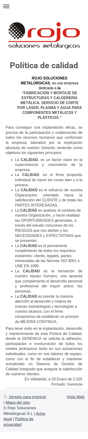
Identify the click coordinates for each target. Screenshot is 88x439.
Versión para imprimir (25, 397)
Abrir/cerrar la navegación (44, 6)
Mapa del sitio (18, 402)
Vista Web (75, 397)
